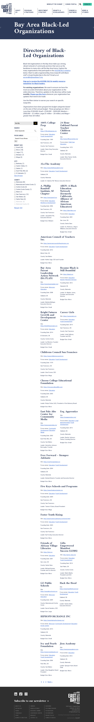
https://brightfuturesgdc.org (49, 325)
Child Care (71, 142)
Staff (17, 711)
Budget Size (18, 145)
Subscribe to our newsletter (31, 697)
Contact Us (33, 714)
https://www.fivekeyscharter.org (53, 488)
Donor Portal (71, 4)
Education (52, 134)
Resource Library (35, 707)
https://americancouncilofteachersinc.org (56, 243)
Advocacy (52, 286)
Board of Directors (21, 714)
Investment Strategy (43, 11)
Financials (18, 709)
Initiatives (18, 704)
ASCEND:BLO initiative (63, 71)
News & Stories (85, 11)
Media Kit (33, 711)
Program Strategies (28, 11)
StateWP (77, 714)
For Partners (49, 709)
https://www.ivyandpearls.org (49, 648)
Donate (87, 4)
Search (16, 128)
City (15, 161)
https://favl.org (48, 549)
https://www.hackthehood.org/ (69, 586)
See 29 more (18, 176)
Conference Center (36, 709)
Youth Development (47, 136)
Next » (50, 678)
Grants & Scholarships (58, 11)
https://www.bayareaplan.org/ (49, 283)
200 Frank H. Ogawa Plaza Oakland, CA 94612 (73, 703)
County (17, 180)
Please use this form (38, 94)
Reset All (18, 208)
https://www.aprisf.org (50, 197)
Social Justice (45, 622)
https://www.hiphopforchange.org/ (54, 617)
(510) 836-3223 (76, 706)
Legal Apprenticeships (69, 419)
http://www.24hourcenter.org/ (69, 139)
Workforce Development (48, 202)
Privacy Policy (49, 711)
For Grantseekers (50, 704)
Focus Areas (18, 135)
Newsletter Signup (54, 4)
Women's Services (70, 278)
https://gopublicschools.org (49, 588)
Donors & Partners (73, 11)
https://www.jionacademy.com (69, 646)
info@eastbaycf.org (74, 708)
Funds (17, 707)
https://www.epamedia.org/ (49, 423)
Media (42, 430)
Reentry (62, 278)
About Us (17, 11)
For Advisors (49, 707)
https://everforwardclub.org (52, 460)
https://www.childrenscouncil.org (53, 355)
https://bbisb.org (68, 273)
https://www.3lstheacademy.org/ (53, 167)
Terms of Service (50, 714)
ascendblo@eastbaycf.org (33, 77)
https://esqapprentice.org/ (68, 415)
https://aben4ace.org (69, 210)
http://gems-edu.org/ (69, 552)
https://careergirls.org (69, 315)
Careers (32, 702)
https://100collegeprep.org (49, 131)
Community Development (48, 427)
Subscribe (48, 702)
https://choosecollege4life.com (53, 385)
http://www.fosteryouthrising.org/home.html (57, 516)
